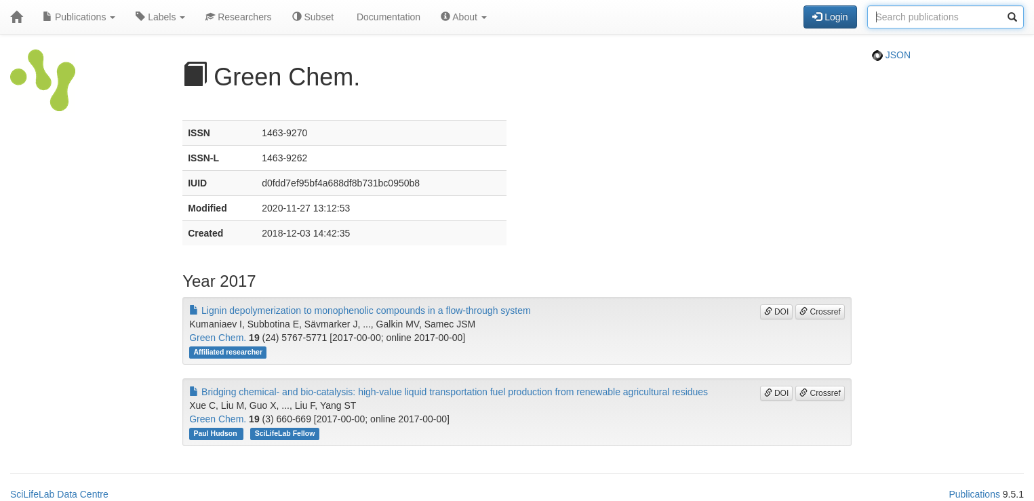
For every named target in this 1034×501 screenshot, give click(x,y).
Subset (313, 17)
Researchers (238, 17)
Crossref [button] (820, 312)
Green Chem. (217, 337)
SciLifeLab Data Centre (59, 494)
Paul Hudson (216, 433)
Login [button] (830, 17)
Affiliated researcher (227, 352)
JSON (891, 54)
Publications (79, 17)
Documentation (387, 17)
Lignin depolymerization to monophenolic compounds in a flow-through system (360, 310)
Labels (160, 17)
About (464, 17)
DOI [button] (776, 312)
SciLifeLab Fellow (285, 433)
